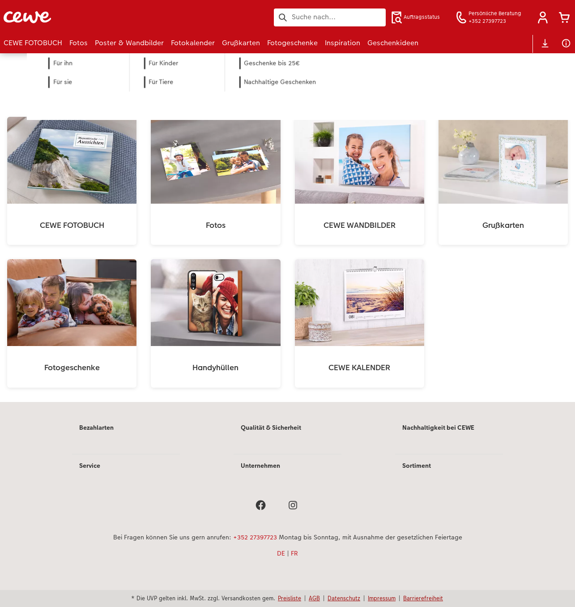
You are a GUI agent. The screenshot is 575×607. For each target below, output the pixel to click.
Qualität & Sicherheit (271, 427)
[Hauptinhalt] (287, 227)
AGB (314, 598)
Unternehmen (260, 465)
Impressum (382, 598)
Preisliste (289, 598)
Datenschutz (344, 598)
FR (294, 553)
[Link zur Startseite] (91, 17)
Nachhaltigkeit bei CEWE (438, 427)
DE (281, 553)
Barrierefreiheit (423, 598)
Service (89, 465)
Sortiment (416, 465)
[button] (543, 17)
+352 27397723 (255, 537)
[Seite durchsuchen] (330, 17)
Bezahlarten (96, 427)
